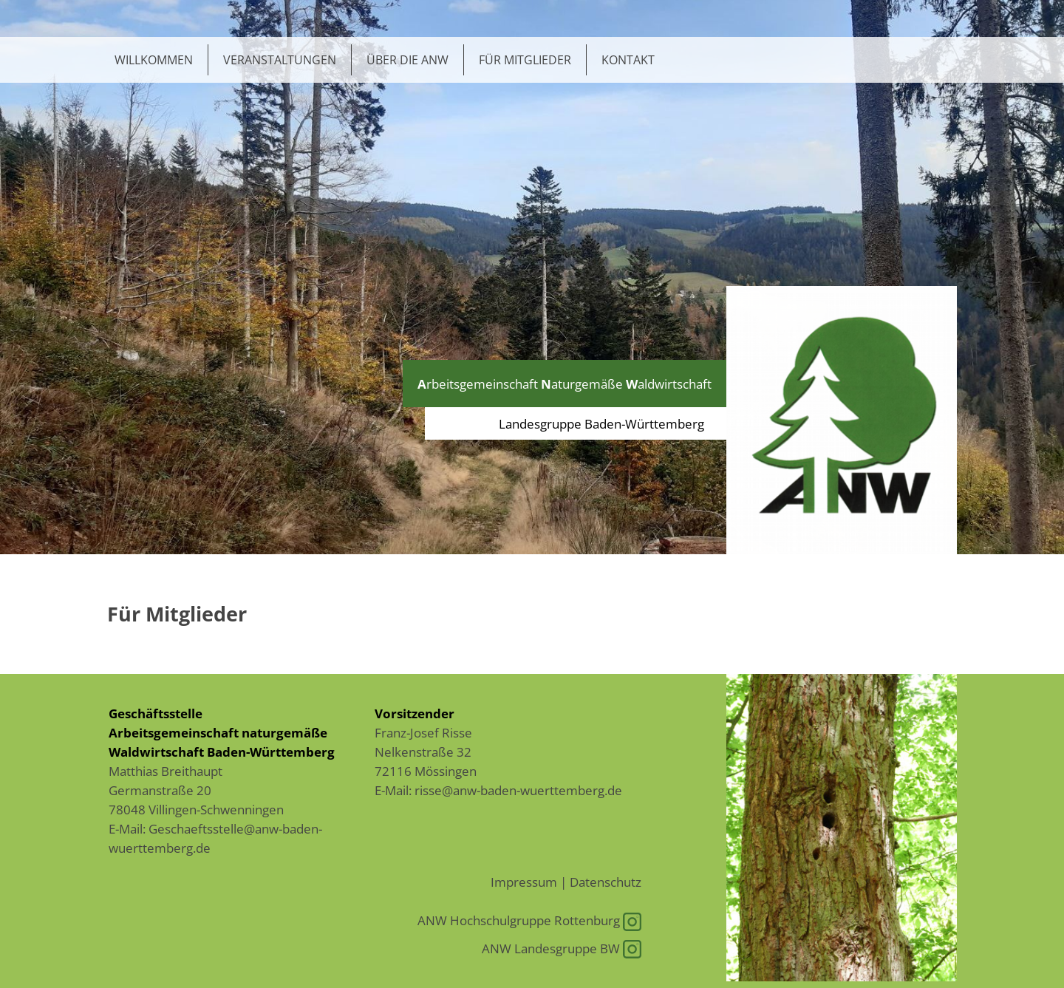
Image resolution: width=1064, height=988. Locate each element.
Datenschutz (605, 881)
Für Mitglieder (525, 60)
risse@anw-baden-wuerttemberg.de (518, 790)
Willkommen (154, 60)
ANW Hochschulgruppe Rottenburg (529, 920)
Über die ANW (407, 60)
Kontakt (628, 60)
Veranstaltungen (279, 60)
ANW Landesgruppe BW (561, 948)
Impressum (524, 881)
